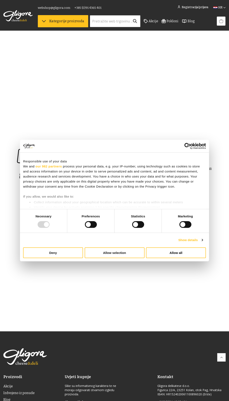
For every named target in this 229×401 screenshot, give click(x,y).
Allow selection (114, 253)
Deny (53, 253)
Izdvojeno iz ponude (19, 393)
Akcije (151, 21)
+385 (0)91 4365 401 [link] (87, 8)
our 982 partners (49, 166)
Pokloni (170, 21)
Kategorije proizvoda (63, 21)
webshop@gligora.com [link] (54, 8)
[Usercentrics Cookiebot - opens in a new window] (187, 146)
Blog (188, 21)
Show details (188, 240)
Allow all (176, 253)
